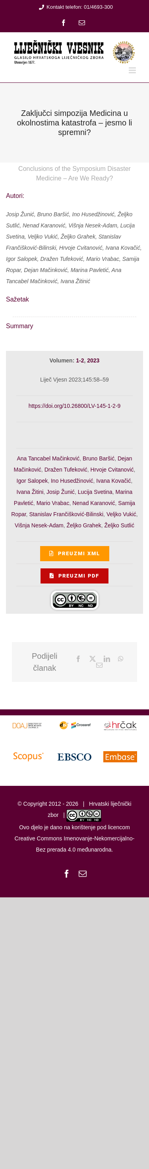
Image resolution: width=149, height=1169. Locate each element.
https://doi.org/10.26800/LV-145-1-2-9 (75, 406)
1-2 (80, 360)
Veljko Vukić (121, 514)
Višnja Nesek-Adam (39, 525)
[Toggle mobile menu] (133, 70)
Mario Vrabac (53, 503)
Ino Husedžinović (72, 481)
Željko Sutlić (119, 525)
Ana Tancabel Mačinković (48, 458)
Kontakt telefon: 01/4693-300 (74, 7)
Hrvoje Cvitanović (112, 469)
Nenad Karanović (93, 503)
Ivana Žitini (30, 492)
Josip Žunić (60, 492)
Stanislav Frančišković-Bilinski (66, 514)
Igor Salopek (32, 481)
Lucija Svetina (95, 492)
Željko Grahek (84, 525)
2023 (93, 360)
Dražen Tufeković (66, 469)
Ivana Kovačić (113, 481)
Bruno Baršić (98, 458)
